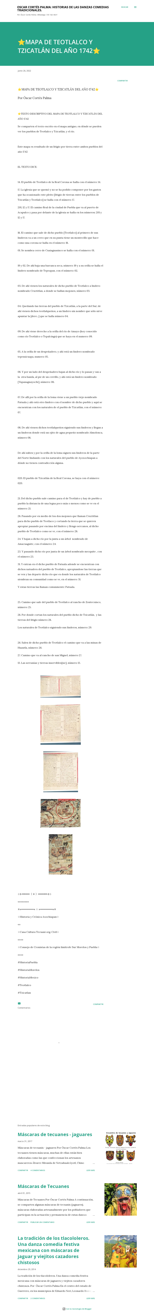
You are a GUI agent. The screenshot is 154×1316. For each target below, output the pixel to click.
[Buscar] (124, 7)
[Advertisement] (60, 1092)
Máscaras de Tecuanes (43, 1186)
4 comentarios (37, 1170)
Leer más (90, 1170)
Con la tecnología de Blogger (77, 1309)
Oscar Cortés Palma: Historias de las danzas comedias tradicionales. (63, 8)
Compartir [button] (122, 80)
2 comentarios (37, 1298)
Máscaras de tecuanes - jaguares (55, 1134)
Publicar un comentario (42, 1222)
